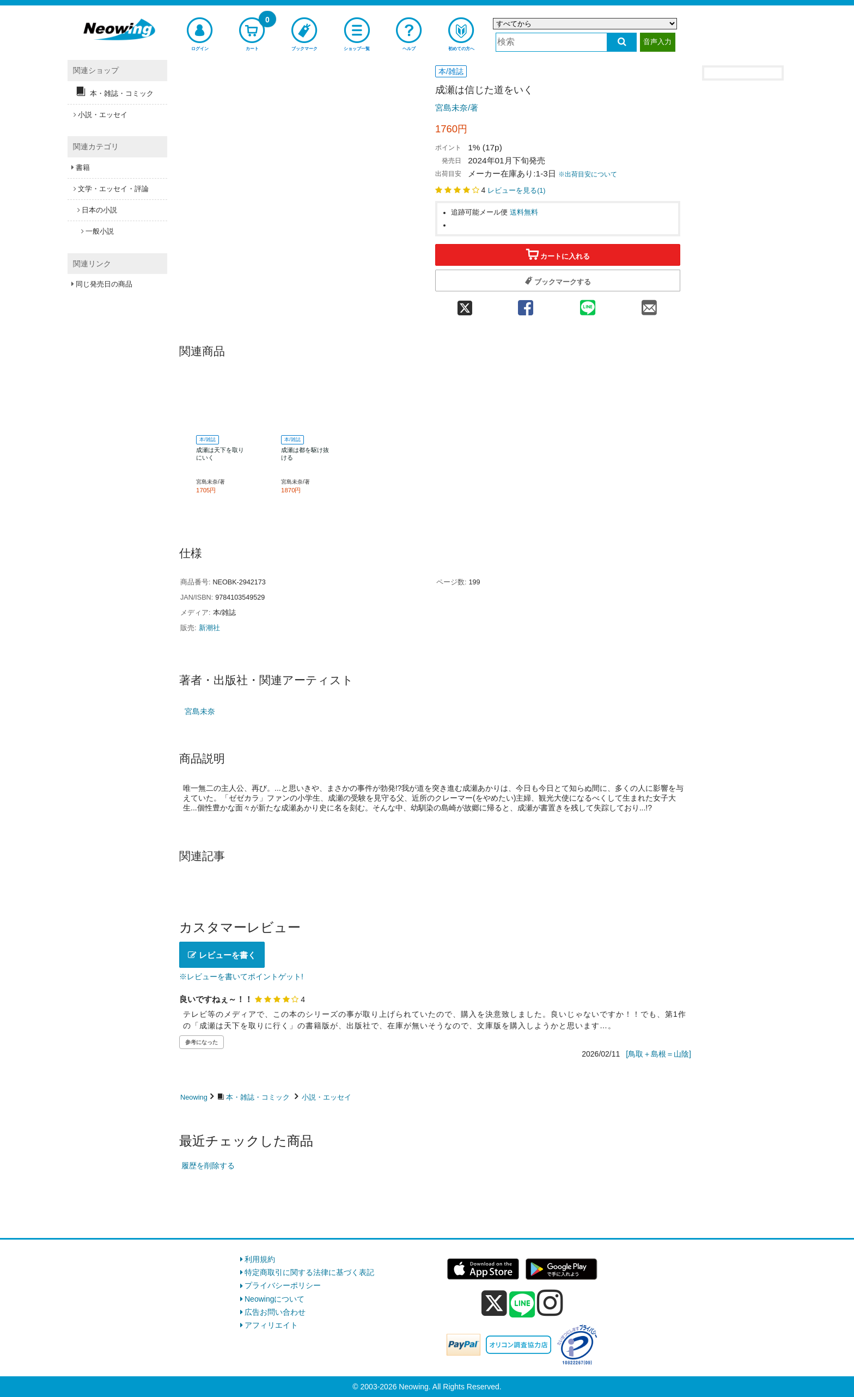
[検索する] (622, 42)
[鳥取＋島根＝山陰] (658, 1054)
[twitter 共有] (465, 304)
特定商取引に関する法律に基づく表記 (309, 1272)
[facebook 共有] (526, 304)
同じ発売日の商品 (104, 284)
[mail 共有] (649, 304)
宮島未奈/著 (456, 107)
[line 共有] (588, 304)
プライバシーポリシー (283, 1285)
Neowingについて (274, 1299)
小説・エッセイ (326, 1097)
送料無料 (524, 212)
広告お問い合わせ (275, 1312)
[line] (522, 1305)
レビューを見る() (516, 190)
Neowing (194, 1097)
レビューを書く (221, 955)
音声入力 (657, 42)
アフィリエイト (271, 1325)
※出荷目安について (587, 174)
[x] (494, 1303)
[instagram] (550, 1303)
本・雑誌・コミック (258, 1097)
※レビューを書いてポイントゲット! (241, 976)
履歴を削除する (208, 1165)
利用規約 (260, 1259)
